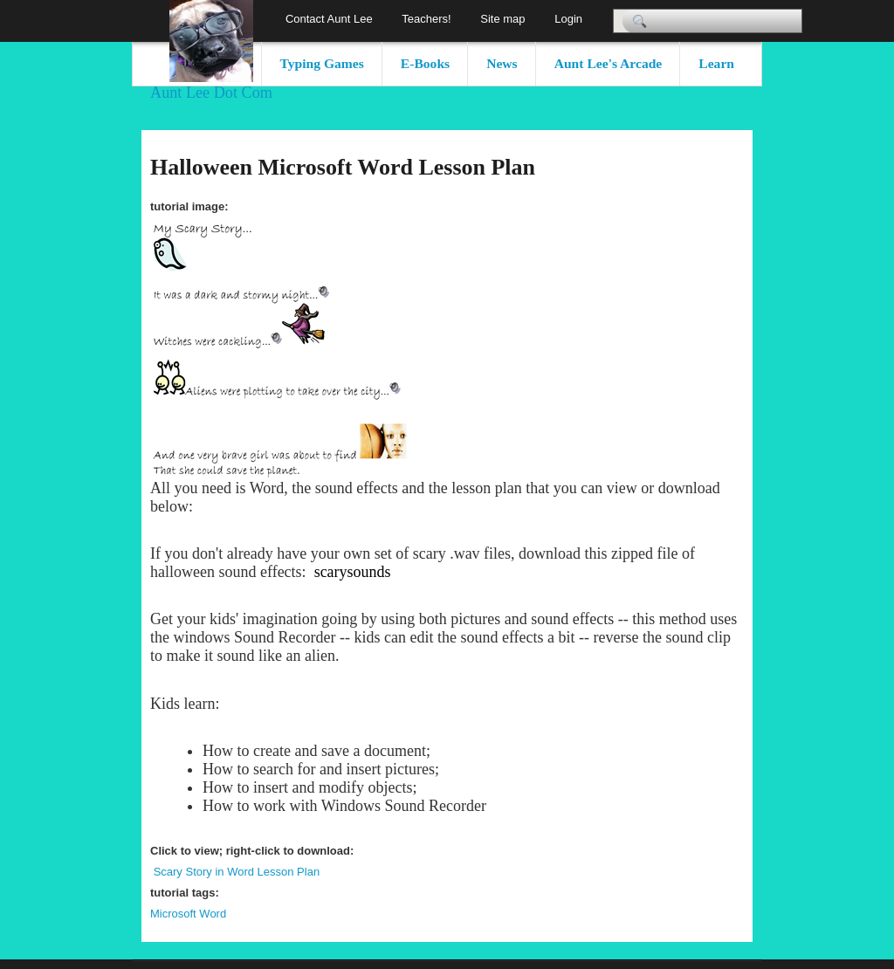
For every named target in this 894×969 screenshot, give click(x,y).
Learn (716, 63)
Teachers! (426, 18)
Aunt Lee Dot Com (211, 92)
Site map (502, 18)
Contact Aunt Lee (329, 18)
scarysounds (352, 572)
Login (568, 18)
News (502, 63)
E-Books (425, 63)
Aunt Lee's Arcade (608, 63)
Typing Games (322, 63)
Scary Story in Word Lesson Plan (237, 871)
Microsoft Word (188, 913)
